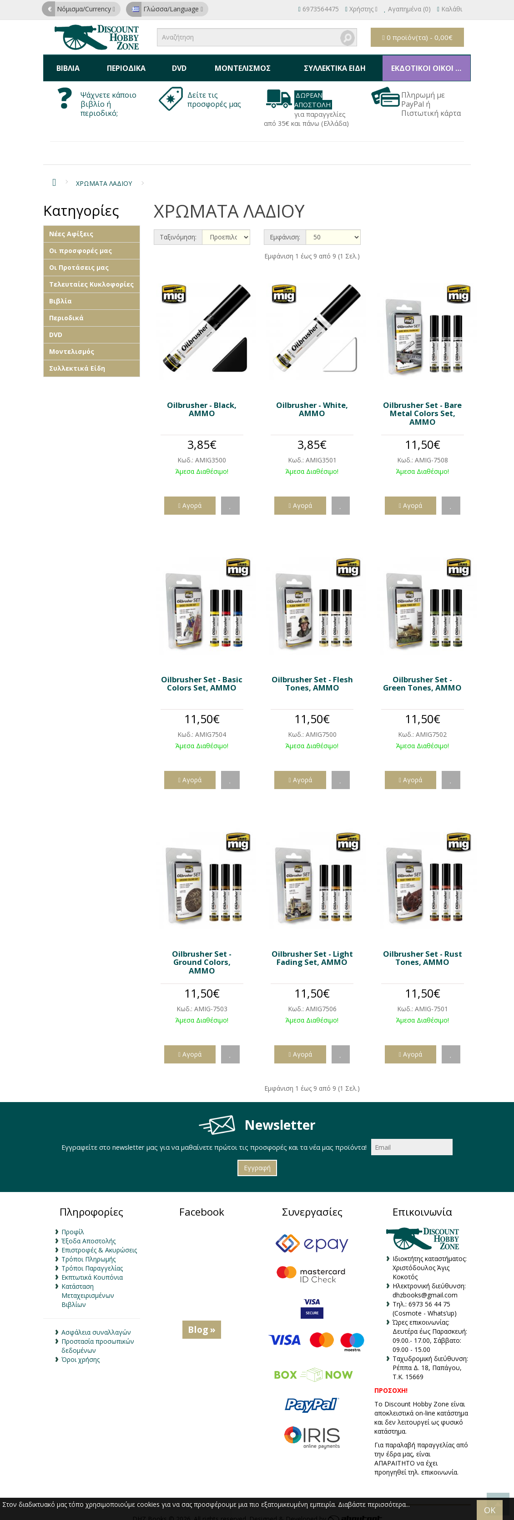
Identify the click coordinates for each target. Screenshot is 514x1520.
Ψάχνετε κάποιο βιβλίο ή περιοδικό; (108, 96)
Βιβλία (67, 64)
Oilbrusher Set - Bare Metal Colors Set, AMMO (422, 405)
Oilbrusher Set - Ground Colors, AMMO (202, 954)
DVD (175, 64)
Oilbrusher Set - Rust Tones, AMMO (422, 949)
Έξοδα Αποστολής (88, 1233)
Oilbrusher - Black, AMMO (202, 401)
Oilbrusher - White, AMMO (312, 401)
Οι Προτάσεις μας (79, 259)
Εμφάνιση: (285, 229)
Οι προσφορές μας (80, 242)
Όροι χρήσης (80, 1351)
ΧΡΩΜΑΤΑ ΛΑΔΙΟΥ (104, 175)
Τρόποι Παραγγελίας (92, 1260)
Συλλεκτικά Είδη (330, 64)
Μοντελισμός (237, 64)
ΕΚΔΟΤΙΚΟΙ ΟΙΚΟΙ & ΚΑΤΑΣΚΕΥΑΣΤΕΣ (427, 64)
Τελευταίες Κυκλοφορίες (91, 276)
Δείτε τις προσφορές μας (215, 91)
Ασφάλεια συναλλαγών (96, 1324)
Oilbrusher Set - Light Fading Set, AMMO (312, 949)
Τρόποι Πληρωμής (88, 1251)
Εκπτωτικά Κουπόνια (92, 1269)
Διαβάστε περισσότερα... (374, 1504)
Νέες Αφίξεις (71, 226)
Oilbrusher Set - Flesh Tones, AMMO (312, 675)
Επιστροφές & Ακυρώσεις (99, 1242)
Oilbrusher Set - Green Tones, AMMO (422, 675)
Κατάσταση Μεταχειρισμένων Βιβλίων (87, 1287)
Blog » (202, 1322)
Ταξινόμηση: (178, 229)
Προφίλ (72, 1224)
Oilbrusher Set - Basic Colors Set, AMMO (201, 675)
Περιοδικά (124, 64)
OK (489, 1510)
